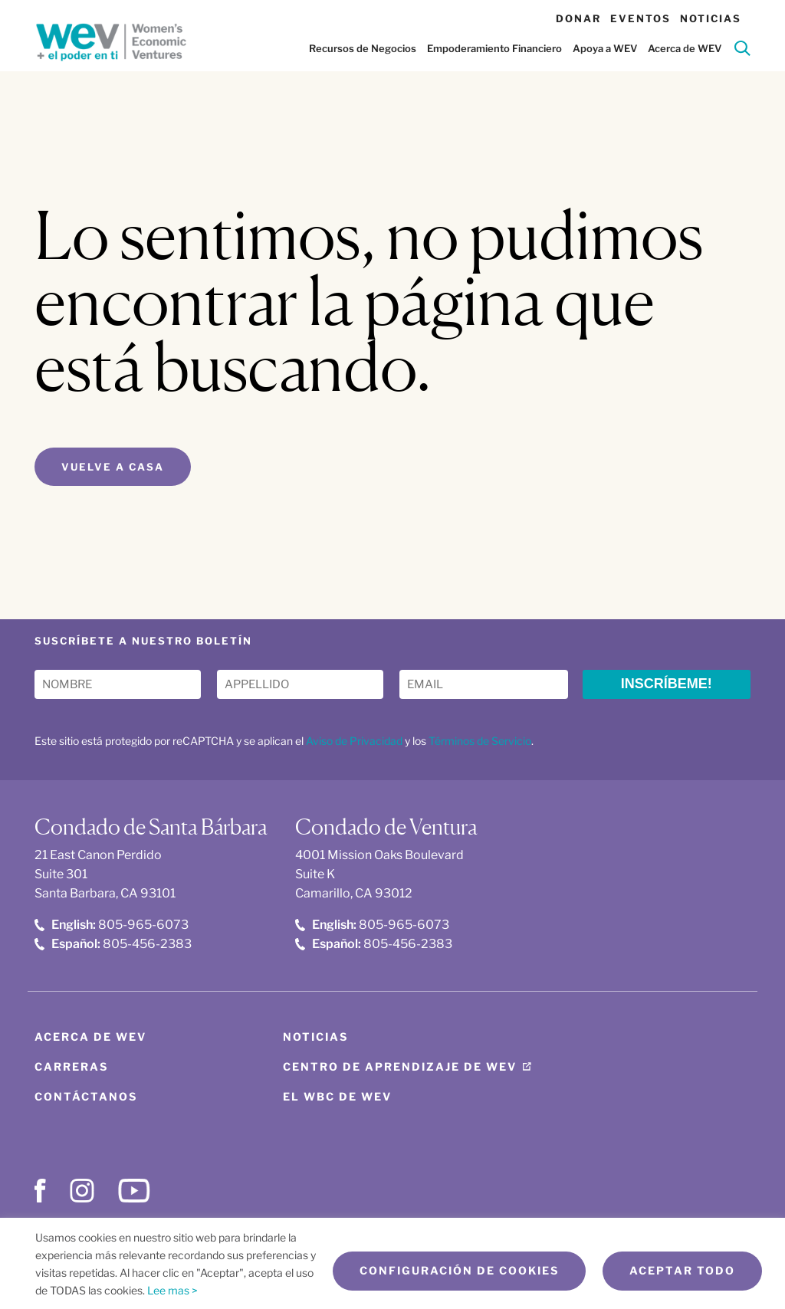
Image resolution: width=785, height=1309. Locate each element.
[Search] (742, 51)
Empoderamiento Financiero (494, 48)
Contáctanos (85, 1096)
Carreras (71, 1066)
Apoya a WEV (605, 48)
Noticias (710, 18)
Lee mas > (172, 1290)
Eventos (640, 18)
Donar (578, 18)
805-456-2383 (113, 944)
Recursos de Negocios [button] (362, 48)
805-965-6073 (111, 924)
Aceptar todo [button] (682, 1271)
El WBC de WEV (337, 1096)
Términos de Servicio (480, 740)
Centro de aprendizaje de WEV (400, 1066)
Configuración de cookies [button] (459, 1271)
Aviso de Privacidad (354, 740)
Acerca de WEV (684, 48)
